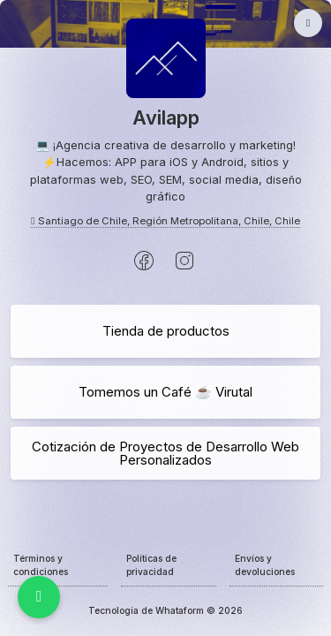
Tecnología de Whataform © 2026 (165, 610)
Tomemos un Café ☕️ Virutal (165, 391)
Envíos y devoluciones (265, 565)
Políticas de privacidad (151, 565)
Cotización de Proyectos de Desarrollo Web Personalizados (165, 453)
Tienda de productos (165, 330)
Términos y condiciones (40, 565)
